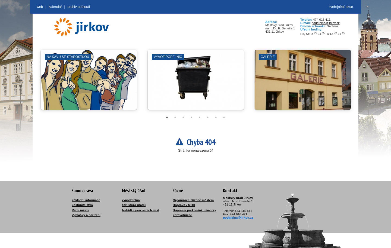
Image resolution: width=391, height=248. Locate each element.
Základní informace (86, 200)
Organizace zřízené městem (193, 200)
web (40, 7)
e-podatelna (131, 200)
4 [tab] (191, 117)
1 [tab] (167, 117)
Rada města (80, 210)
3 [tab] (183, 117)
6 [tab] (207, 117)
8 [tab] (224, 117)
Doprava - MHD (184, 205)
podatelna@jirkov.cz (326, 23)
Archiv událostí (78, 7)
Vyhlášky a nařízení (86, 215)
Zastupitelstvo (82, 205)
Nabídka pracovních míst (140, 210)
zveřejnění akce (341, 7)
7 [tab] (216, 117)
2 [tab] (175, 117)
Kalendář (55, 7)
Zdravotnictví (182, 215)
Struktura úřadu (134, 205)
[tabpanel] (88, 82)
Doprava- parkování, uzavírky (194, 210)
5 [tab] (199, 117)
